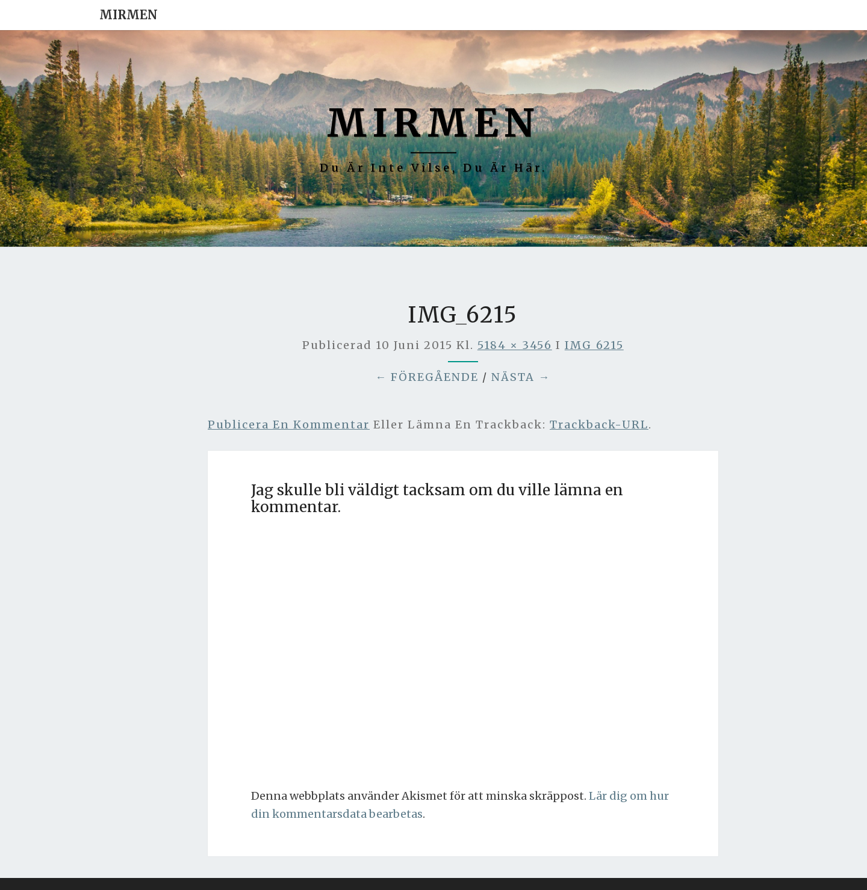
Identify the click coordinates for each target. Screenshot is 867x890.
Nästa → (520, 377)
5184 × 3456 (514, 345)
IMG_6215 (594, 345)
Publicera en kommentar (289, 424)
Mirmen (128, 14)
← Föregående (427, 377)
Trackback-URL (599, 424)
